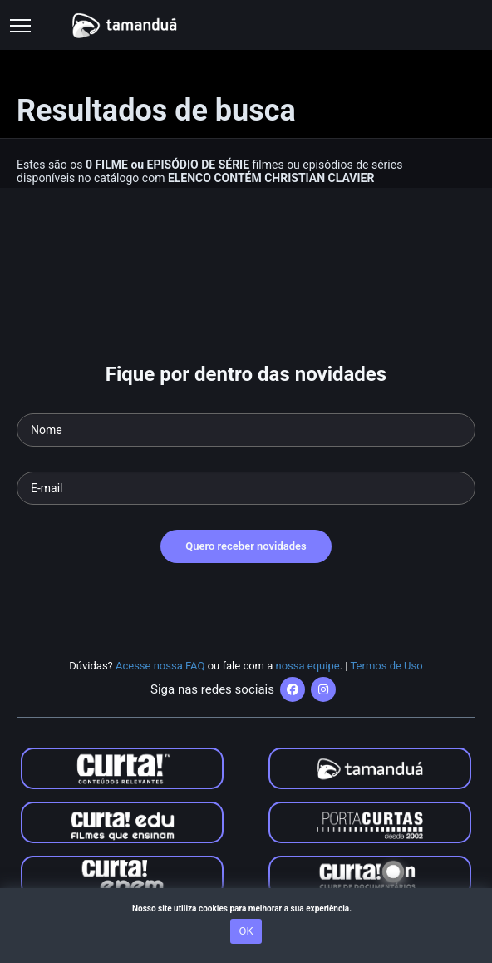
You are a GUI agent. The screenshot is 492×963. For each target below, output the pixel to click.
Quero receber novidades (246, 546)
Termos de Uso (386, 665)
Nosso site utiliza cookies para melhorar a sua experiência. (246, 908)
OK (246, 931)
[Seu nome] (246, 430)
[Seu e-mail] (246, 488)
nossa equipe (308, 665)
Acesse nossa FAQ (160, 665)
